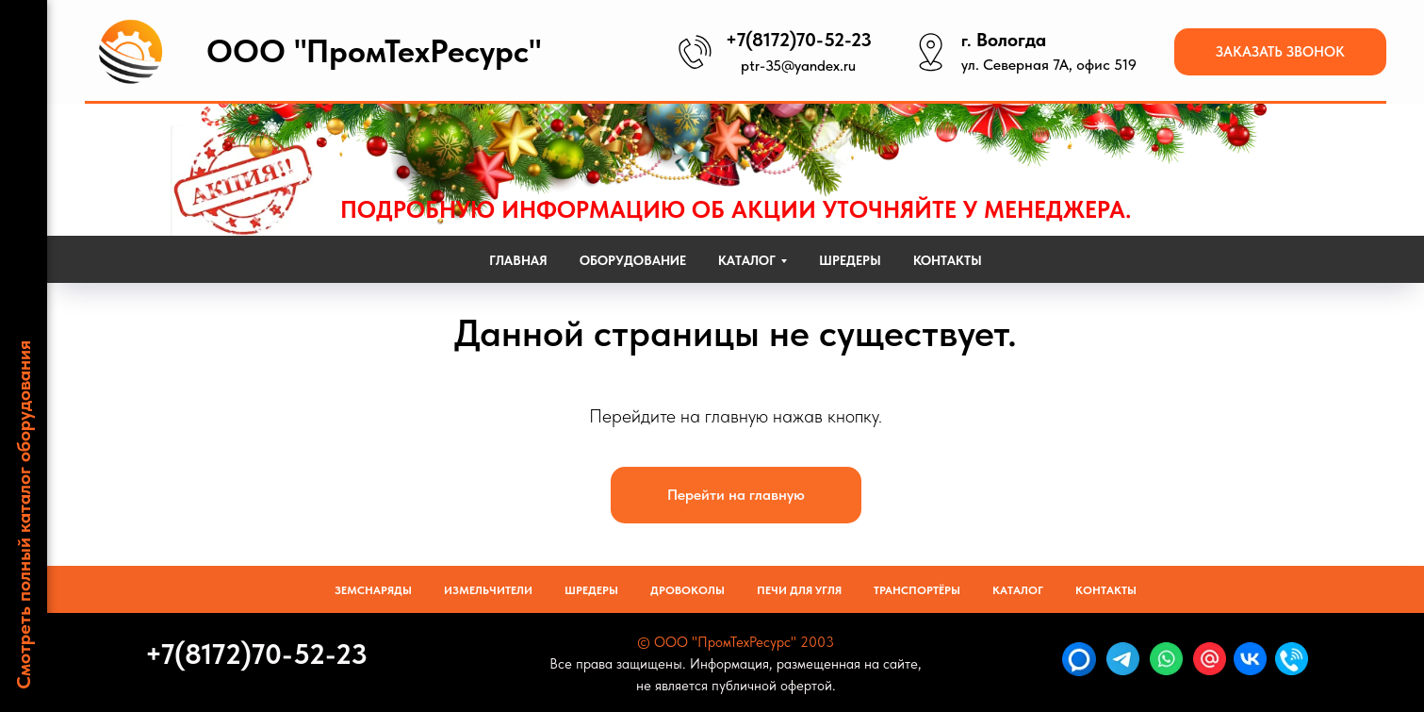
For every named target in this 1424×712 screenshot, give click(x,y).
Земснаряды (373, 590)
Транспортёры (917, 590)
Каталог (1017, 590)
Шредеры (850, 260)
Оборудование (633, 260)
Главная (518, 260)
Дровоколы (687, 590)
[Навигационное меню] (23, 28)
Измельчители (488, 590)
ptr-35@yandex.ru (798, 66)
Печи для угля (799, 590)
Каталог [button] (747, 260)
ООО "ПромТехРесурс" (373, 51)
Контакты (947, 260)
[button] (1280, 51)
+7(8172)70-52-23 (799, 39)
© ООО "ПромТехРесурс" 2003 (735, 642)
